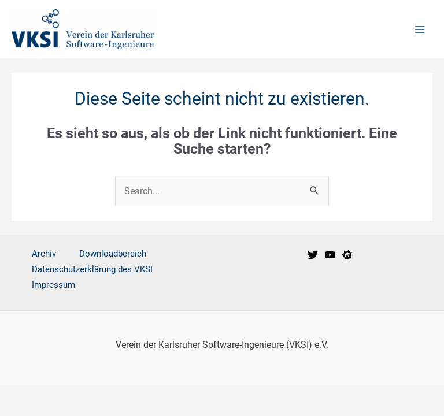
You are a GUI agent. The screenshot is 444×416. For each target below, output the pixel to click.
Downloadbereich (112, 253)
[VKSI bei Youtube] (330, 255)
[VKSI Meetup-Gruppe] (347, 255)
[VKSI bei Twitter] (313, 255)
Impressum (53, 285)
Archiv (44, 253)
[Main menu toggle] (419, 29)
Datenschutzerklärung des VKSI (92, 269)
